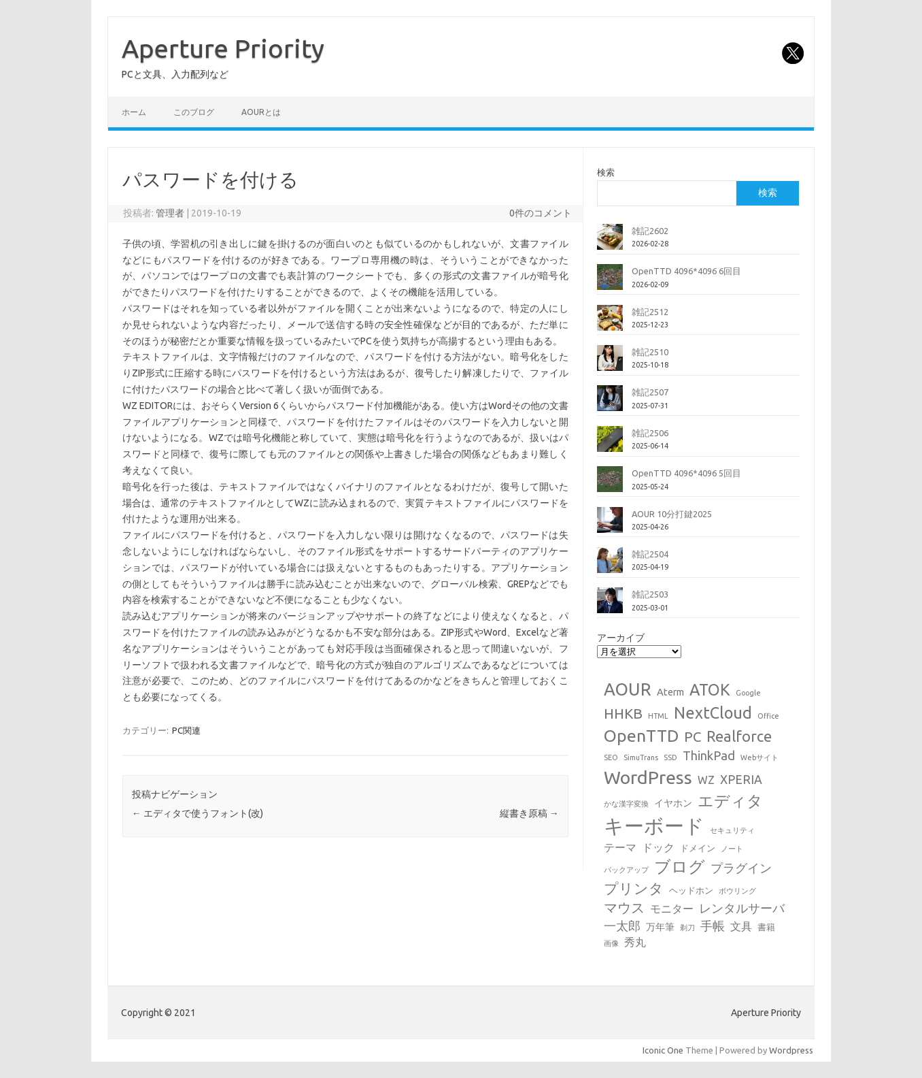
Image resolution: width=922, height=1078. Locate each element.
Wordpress (791, 1050)
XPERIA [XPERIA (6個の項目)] (741, 779)
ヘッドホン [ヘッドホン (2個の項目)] (691, 890)
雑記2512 (650, 311)
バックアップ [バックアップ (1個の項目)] (626, 870)
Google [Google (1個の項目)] (748, 693)
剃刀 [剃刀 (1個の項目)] (687, 928)
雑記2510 (650, 352)
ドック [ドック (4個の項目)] (658, 847)
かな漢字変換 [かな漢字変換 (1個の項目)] (626, 804)
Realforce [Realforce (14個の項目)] (739, 736)
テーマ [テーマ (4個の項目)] (620, 847)
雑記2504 (650, 554)
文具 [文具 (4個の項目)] (741, 926)
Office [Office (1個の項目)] (768, 716)
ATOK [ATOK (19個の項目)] (709, 689)
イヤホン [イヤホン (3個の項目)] (673, 803)
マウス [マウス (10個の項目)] (624, 907)
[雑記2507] (610, 403)
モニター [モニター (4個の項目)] (672, 908)
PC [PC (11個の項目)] (692, 737)
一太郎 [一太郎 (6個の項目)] (622, 925)
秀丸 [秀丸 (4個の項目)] (635, 942)
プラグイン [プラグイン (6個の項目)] (741, 868)
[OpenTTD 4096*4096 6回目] (610, 282)
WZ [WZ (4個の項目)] (706, 780)
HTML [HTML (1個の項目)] (658, 716)
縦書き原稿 (529, 813)
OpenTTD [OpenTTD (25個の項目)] (641, 735)
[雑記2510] (610, 363)
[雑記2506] (610, 444)
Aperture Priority (223, 48)
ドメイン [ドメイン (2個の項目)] (697, 848)
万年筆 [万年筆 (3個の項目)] (660, 926)
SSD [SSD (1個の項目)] (670, 757)
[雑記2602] (610, 242)
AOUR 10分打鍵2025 (672, 514)
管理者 (170, 213)
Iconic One (663, 1050)
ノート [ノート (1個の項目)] (732, 849)
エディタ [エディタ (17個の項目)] (730, 800)
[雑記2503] (610, 605)
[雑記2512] (610, 323)
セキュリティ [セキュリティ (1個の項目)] (732, 830)
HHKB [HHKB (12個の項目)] (623, 713)
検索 (606, 172)
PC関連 (186, 730)
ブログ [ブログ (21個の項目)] (679, 867)
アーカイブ (621, 637)
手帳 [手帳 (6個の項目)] (712, 925)
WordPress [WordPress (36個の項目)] (648, 777)
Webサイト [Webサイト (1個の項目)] (759, 757)
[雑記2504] (610, 565)
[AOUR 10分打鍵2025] (610, 525)
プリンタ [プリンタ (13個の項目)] (634, 888)
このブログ (193, 112)
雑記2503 (650, 594)
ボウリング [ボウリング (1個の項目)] (737, 891)
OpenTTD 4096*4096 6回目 (686, 271)
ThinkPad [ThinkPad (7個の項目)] (709, 755)
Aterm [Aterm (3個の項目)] (670, 692)
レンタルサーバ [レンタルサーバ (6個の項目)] (742, 908)
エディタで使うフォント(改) (197, 813)
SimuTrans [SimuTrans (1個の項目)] (641, 757)
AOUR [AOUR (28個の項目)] (627, 689)
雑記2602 (650, 230)
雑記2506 (650, 433)
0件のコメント (540, 213)
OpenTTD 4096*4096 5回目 (686, 473)
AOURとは (261, 112)
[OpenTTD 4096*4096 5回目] (610, 484)
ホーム (134, 112)
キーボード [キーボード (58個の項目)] (654, 826)
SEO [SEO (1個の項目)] (611, 757)
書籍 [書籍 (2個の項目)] (766, 927)
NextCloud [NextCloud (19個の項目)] (713, 712)
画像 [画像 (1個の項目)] (611, 943)
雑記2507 (650, 392)
